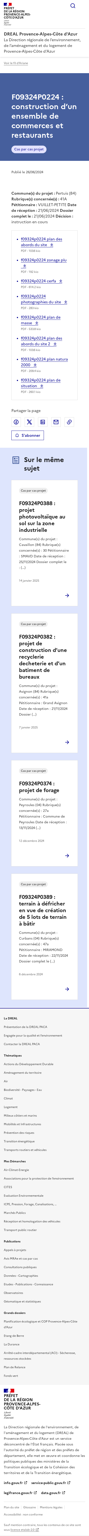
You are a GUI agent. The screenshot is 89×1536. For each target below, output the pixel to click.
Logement (11, 1107)
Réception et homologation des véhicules (32, 1221)
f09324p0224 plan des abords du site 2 (41, 341)
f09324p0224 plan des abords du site (41, 242)
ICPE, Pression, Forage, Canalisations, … (30, 1204)
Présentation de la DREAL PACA (25, 1027)
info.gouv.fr (13, 1482)
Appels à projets (15, 1250)
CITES (8, 1187)
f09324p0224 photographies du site (41, 299)
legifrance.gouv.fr (18, 1492)
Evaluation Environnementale (23, 1196)
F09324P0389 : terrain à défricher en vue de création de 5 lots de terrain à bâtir (43, 910)
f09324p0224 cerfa (39, 281)
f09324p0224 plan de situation (41, 383)
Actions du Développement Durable (28, 1064)
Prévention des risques (19, 1133)
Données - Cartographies (21, 1276)
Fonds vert (11, 1376)
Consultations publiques (20, 1267)
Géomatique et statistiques (22, 1301)
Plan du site (11, 1507)
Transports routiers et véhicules (25, 1150)
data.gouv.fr (51, 1492)
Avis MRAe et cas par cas (21, 1258)
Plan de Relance (14, 1367)
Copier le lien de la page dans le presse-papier (69, 422)
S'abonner (27, 435)
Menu (82, 5)
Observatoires (13, 1293)
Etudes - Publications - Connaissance (28, 1284)
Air (6, 1081)
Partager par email (56, 422)
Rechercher (73, 5)
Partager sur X (29, 422)
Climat (8, 1098)
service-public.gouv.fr (48, 1482)
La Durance (11, 1344)
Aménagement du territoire (23, 1073)
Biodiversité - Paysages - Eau (23, 1090)
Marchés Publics (15, 1213)
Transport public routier (20, 1230)
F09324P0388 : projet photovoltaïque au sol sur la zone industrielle (42, 516)
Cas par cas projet (29, 149)
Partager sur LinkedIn (42, 422)
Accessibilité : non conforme (23, 1514)
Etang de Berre (14, 1336)
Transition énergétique (19, 1141)
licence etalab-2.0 (22, 1530)
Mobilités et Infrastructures (22, 1124)
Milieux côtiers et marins (20, 1116)
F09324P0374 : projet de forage (39, 787)
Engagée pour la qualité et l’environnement (33, 1035)
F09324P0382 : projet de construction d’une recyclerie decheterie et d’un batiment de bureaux (43, 657)
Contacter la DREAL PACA (22, 1044)
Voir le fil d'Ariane (16, 63)
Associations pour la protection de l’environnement (39, 1178)
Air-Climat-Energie (16, 1170)
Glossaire (29, 1507)
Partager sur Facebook (16, 422)
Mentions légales (51, 1507)
